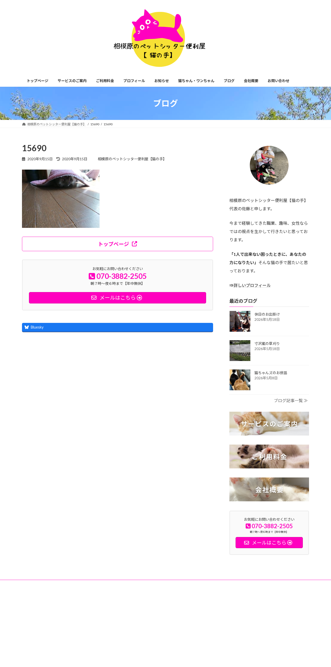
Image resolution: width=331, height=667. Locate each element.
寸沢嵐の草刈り (268, 343)
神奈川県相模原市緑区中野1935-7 (53, 619)
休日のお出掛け (267, 314)
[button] (117, 244)
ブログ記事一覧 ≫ (291, 400)
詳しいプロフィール (252, 285)
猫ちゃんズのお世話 (270, 373)
